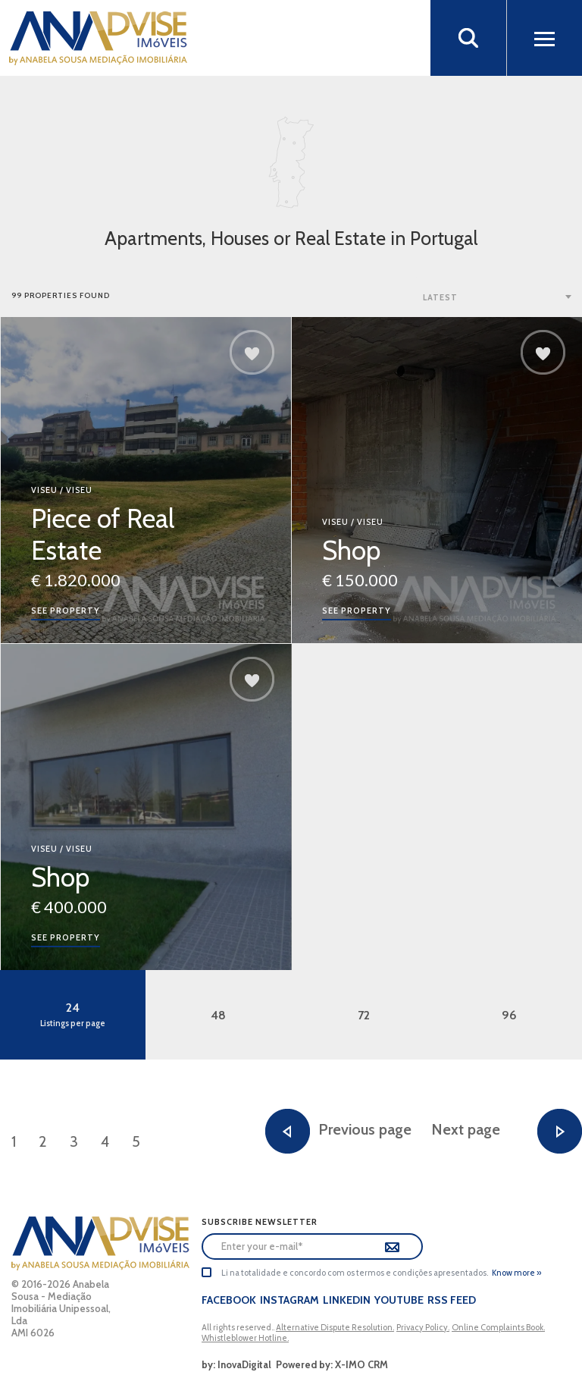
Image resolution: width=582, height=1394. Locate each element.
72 (364, 1015)
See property (65, 610)
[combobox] (498, 296)
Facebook (229, 1300)
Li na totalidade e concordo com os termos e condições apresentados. (354, 1272)
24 (72, 1014)
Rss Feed (451, 1300)
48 (218, 1015)
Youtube (399, 1300)
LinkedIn (347, 1300)
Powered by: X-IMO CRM (329, 1364)
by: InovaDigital (236, 1364)
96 (509, 1015)
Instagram (289, 1300)
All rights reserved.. (239, 1327)
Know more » (516, 1272)
